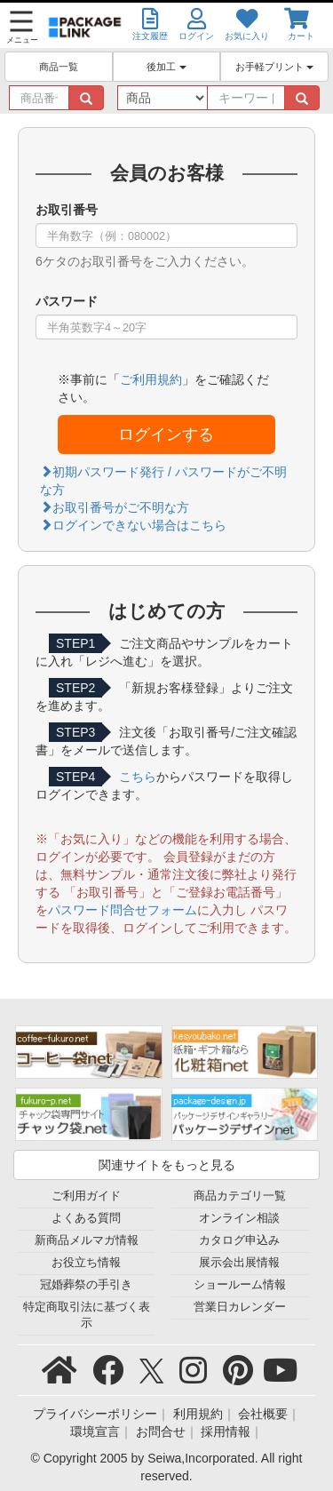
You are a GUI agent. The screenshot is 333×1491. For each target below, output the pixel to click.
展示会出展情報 (239, 1262)
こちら (137, 776)
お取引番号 (67, 210)
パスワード (67, 301)
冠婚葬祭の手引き (86, 1285)
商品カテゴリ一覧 (240, 1196)
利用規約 (198, 1414)
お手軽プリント (274, 66)
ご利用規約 (151, 379)
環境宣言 (95, 1431)
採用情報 (225, 1431)
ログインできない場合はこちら (133, 525)
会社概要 (263, 1414)
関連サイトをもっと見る (167, 1165)
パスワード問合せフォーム (122, 910)
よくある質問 (86, 1218)
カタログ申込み (239, 1240)
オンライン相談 (239, 1218)
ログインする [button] (166, 434)
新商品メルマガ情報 (87, 1240)
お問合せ (161, 1431)
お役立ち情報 (86, 1262)
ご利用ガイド (86, 1196)
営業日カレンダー (240, 1307)
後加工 (166, 66)
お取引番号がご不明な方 (114, 507)
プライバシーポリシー (95, 1414)
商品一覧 (58, 66)
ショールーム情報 (240, 1285)
